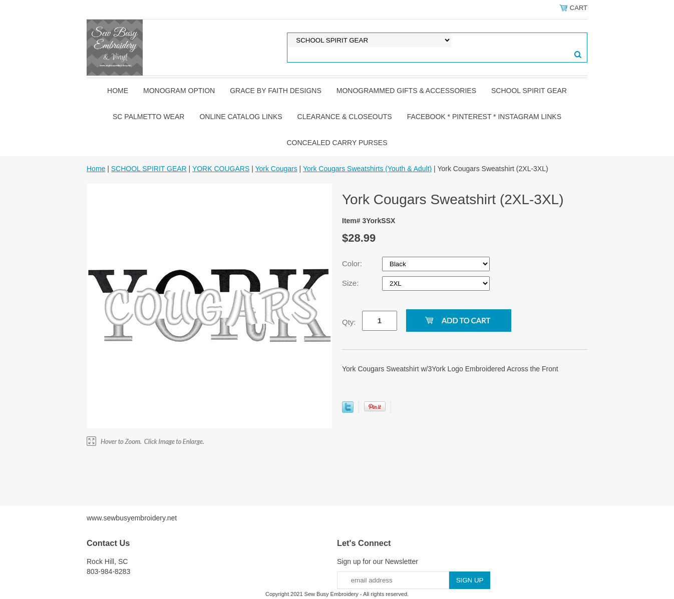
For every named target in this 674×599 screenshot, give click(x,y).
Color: (353, 263)
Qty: (349, 322)
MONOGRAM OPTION (179, 91)
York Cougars (276, 169)
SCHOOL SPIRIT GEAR (529, 91)
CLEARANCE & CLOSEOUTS (344, 117)
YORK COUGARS (220, 169)
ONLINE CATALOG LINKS (240, 117)
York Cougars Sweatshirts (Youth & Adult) (367, 169)
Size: (351, 283)
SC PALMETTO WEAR (148, 117)
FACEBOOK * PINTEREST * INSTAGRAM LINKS (484, 117)
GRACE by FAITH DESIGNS (275, 91)
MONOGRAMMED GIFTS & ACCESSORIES (406, 91)
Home (117, 91)
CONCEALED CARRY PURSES (337, 143)
